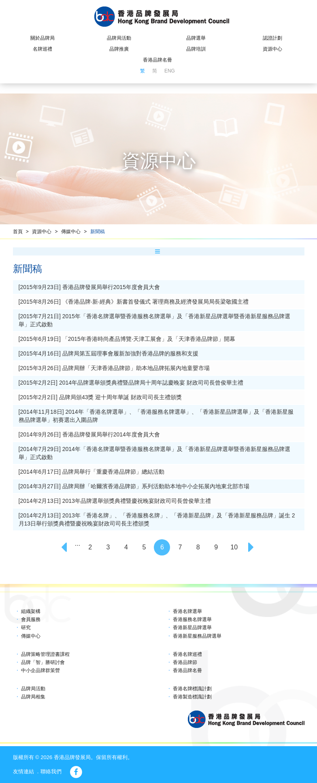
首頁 (18, 231)
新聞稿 (97, 231)
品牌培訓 (196, 49)
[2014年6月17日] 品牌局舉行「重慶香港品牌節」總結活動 (91, 471)
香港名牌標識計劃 (192, 689)
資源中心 (272, 49)
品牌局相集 (33, 697)
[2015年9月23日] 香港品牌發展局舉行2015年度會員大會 (89, 287)
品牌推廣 (119, 49)
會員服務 (30, 619)
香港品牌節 (185, 662)
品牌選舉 (196, 38)
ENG (169, 71)
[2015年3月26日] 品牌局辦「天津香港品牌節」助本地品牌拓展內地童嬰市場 (114, 368)
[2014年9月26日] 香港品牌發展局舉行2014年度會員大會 (89, 434)
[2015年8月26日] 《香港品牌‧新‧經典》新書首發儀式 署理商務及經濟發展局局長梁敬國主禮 (134, 301)
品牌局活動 (119, 38)
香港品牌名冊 (157, 60)
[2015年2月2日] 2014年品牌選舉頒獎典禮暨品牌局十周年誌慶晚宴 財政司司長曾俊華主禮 (131, 382)
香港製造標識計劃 (192, 697)
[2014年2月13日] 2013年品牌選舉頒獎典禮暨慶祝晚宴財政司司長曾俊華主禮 (115, 501)
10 (234, 547)
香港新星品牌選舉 (192, 627)
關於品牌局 (42, 38)
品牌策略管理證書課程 (45, 654)
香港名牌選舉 (187, 611)
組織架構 (30, 611)
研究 (26, 627)
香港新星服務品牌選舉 (197, 636)
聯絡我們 (51, 771)
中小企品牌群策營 (40, 670)
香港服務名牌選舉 (192, 619)
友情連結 (23, 771)
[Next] (252, 547)
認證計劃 (272, 38)
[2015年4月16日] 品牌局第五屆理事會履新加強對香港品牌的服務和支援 (108, 353)
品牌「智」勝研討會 (43, 662)
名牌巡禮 (42, 49)
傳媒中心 (71, 231)
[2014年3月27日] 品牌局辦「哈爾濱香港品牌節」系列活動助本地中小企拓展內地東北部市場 (134, 486)
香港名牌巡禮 (187, 654)
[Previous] (65, 547)
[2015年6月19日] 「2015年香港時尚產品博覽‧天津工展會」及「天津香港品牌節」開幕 (127, 339)
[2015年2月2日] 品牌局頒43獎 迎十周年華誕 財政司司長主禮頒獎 (100, 397)
